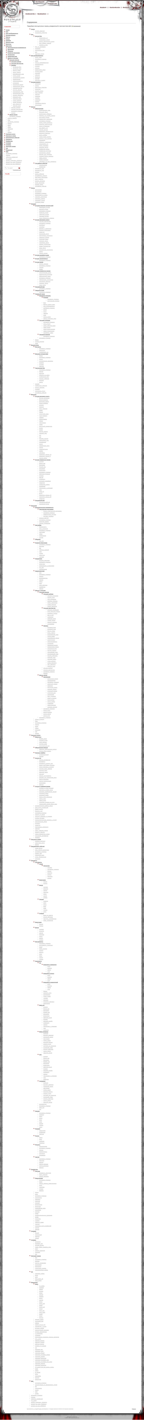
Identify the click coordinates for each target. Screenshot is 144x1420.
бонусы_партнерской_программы (52, 511)
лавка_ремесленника (49, 329)
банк (44, 302)
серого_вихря (47, 1051)
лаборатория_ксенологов (46, 279)
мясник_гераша (43, 431)
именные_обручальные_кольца (47, 749)
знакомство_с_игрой (40, 1326)
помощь (8, 155)
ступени (37, 1220)
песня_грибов (51, 701)
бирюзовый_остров (44, 207)
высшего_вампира (48, 1035)
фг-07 (40, 493)
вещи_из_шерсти (48, 915)
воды (48, 966)
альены (37, 172)
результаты (38, 1266)
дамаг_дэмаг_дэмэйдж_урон (43, 1247)
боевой (37, 1233)
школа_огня (46, 715)
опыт (40, 583)
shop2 (40, 1305)
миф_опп (41, 1107)
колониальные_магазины (46, 361)
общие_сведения (44, 1176)
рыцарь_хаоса (39, 184)
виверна (41, 407)
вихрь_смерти (17, 72)
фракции (37, 77)
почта (44, 311)
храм (44, 315)
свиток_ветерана (43, 779)
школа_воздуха (47, 712)
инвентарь (42, 564)
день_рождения (43, 528)
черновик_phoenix (40, 1363)
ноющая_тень (43, 433)
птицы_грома (47, 996)
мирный (37, 1236)
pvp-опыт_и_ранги (40, 80)
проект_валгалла (52, 606)
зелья (40, 1137)
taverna (41, 1317)
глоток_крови (16, 76)
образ (40, 534)
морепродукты (43, 1151)
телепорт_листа (43, 283)
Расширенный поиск (17, 170)
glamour (41, 784)
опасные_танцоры (52, 601)
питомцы (37, 823)
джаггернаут (42, 422)
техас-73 (41, 491)
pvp (36, 1254)
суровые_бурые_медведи (46, 156)
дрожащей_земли (48, 1037)
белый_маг (42, 463)
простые (41, 1134)
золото (37, 85)
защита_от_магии (40, 814)
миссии (41, 371)
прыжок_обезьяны (18, 95)
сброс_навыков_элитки (41, 830)
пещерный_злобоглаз (41, 32)
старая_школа (51, 620)
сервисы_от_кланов (40, 1346)
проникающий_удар (18, 93)
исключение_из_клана (41, 195)
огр (40, 435)
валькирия (42, 468)
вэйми (41, 410)
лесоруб (37, 1203)
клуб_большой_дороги (53, 611)
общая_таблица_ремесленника (47, 1183)
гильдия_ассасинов (52, 595)
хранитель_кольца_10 (45, 454)
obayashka (38, 1376)
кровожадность (39, 64)
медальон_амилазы (44, 133)
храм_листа (42, 248)
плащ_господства (48, 920)
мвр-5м (41, 477)
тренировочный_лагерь (41, 1270)
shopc (40, 1316)
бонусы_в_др (38, 811)
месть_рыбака (43, 135)
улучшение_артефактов (41, 835)
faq (36, 1386)
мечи (44, 906)
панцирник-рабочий (44, 502)
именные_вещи (43, 772)
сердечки (37, 96)
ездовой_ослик (43, 740)
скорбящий (42, 486)
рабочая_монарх (39, 1340)
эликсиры (41, 1143)
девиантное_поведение (45, 119)
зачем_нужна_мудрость (45, 122)
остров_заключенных (41, 1332)
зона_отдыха (46, 324)
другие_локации (43, 264)
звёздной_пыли (47, 1017)
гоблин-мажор (43, 419)
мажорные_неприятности (46, 131)
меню (9, 125)
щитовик (41, 557)
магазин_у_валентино (45, 228)
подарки (41, 1287)
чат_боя (41, 541)
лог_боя (41, 567)
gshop (40, 1293)
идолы (41, 359)
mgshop (41, 1296)
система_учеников (48, 516)
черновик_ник (39, 1349)
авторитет (37, 84)
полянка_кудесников (44, 230)
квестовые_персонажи (41, 177)
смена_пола (42, 800)
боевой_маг (42, 467)
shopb (40, 1314)
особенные (42, 1132)
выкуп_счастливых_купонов (46, 765)
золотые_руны (43, 770)
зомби (41, 424)
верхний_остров (43, 209)
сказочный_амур (39, 855)
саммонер (42, 483)
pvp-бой (37, 78)
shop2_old (42, 1307)
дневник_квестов (43, 518)
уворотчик (42, 555)
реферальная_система (49, 514)
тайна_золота (43, 158)
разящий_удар (17, 97)
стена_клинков (17, 100)
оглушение (16, 83)
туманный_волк (43, 449)
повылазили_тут (43, 144)
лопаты (41, 950)
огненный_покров (52, 691)
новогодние (42, 1130)
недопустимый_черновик (42, 1330)
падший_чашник (43, 438)
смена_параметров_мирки (42, 834)
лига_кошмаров (51, 599)
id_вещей (37, 1372)
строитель (38, 1219)
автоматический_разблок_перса (44, 806)
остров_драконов (40, 31)
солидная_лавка (43, 239)
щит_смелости (17, 104)
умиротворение (51, 705)
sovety (36, 1390)
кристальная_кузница (53, 301)
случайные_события (40, 186)
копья (44, 904)
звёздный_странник (44, 474)
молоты (41, 952)
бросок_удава (16, 70)
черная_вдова (43, 458)
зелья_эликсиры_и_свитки (46, 767)
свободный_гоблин (44, 484)
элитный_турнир (39, 54)
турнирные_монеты (40, 103)
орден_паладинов (52, 602)
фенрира (45, 1000)
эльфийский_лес (43, 352)
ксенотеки (37, 89)
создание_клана (39, 202)
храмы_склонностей (44, 246)
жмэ (40, 572)
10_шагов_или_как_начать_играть (44, 1367)
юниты (41, 382)
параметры (42, 587)
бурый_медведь (43, 403)
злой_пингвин (43, 742)
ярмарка (37, 837)
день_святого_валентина (42, 850)
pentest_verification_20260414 (14, 160)
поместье (41, 232)
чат (36, 1347)
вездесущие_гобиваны (45, 114)
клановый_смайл (44, 795)
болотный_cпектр (44, 401)
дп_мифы (41, 1286)
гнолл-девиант (43, 415)
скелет (41, 444)
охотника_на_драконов (49, 1046)
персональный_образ (41, 821)
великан (41, 405)
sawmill (41, 1300)
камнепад (50, 685)
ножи (44, 908)
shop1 (40, 1302)
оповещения (42, 535)
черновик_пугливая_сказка (42, 1354)
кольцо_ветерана (48, 917)
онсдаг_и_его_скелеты (45, 138)
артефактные (42, 1104)
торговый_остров (44, 216)
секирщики (50, 617)
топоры (45, 910)
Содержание (32, 22)
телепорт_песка (43, 241)
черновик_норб (39, 1351)
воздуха (49, 968)
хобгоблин (42, 453)
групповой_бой (39, 1321)
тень (40, 490)
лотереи (37, 389)
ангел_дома (38, 57)
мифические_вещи (40, 69)
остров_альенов (39, 341)
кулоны (49, 874)
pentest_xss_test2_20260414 (13, 162)
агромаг (37, 384)
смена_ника (42, 798)
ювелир (37, 1229)
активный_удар (17, 68)
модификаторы (43, 578)
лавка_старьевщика (48, 331)
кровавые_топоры (52, 613)
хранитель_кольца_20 (45, 497)
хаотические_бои (39, 50)
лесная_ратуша (43, 129)
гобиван (41, 417)
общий (37, 1238)
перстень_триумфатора (49, 918)
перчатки (49, 876)
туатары (45, 998)
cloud (36, 1369)
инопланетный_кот (44, 746)
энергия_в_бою (43, 45)
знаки (36, 61)
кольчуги (49, 873)
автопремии (38, 190)
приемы (13, 113)
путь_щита (38, 1339)
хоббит (41, 451)
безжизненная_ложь (44, 110)
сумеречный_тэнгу (44, 445)
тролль (41, 447)
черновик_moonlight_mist (42, 1360)
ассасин (41, 461)
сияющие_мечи (51, 618)
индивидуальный (43, 754)
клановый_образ (43, 793)
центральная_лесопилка (46, 249)
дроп (36, 1249)
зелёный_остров (43, 212)
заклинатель (38, 1197)
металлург (38, 1206)
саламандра (42, 442)
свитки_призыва (43, 1164)
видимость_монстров (45, 1173)
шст (36, 52)
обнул (40, 581)
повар (36, 1213)
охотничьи (42, 1153)
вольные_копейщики (53, 610)
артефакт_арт (39, 1243)
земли (49, 970)
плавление (50, 703)
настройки (42, 532)
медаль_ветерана (40, 181)
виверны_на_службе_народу (47, 115)
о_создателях (39, 1333)
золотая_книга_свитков (45, 768)
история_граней (39, 1328)
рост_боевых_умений (45, 43)
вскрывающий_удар (18, 74)
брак (9, 120)
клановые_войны (39, 1273)
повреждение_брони (18, 86)
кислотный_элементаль (45, 426)
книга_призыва (43, 1174)
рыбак (36, 1217)
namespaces (76, 26)
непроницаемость (18, 81)
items (36, 1275)
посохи (41, 1123)
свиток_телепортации (45, 781)
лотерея (37, 66)
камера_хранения (40, 1250)
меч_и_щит (50, 615)
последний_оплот (44, 234)
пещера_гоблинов (44, 378)
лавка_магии (46, 327)
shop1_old (42, 1303)
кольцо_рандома (39, 387)
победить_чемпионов (45, 142)
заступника (46, 1039)
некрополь (42, 350)
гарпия (41, 412)
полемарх (37, 48)
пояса (45, 894)
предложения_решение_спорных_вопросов (47, 1337)
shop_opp (41, 1310)
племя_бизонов (51, 604)
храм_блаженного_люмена (46, 218)
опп (40, 1109)
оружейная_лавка (48, 332)
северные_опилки (44, 237)
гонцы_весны (38, 848)
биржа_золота (39, 809)
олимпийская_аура (40, 1208)
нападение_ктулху (40, 391)
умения (41, 588)
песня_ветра (50, 700)
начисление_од (43, 38)
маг (40, 548)
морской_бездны (48, 1042)
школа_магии (47, 317)
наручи (45, 890)
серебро (37, 98)
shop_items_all (39, 1279)
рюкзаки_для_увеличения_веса (47, 777)
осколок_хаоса (39, 91)
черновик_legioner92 (40, 1358)
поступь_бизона (17, 90)
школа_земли (47, 714)
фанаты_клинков (52, 622)
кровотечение (16, 79)
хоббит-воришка (43, 159)
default (41, 1289)
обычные (41, 1160)
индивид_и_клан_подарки (46, 788)
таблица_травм (39, 1222)
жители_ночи (51, 597)
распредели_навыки (44, 152)
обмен (9, 127)
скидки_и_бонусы (40, 832)
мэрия (45, 309)
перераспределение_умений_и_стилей (45, 820)
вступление (38, 191)
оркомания (42, 140)
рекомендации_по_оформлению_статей (46, 1385)
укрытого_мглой (47, 1053)
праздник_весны (43, 147)
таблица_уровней (44, 550)
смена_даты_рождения (45, 797)
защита (41, 576)
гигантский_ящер (43, 414)
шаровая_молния (52, 707)
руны (40, 1139)
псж (9, 130)
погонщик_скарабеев (45, 481)
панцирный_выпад (18, 84)
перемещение (43, 165)
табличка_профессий (12, 157)
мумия (41, 430)
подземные (42, 1155)
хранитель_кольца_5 (45, 456)
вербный (45, 1033)
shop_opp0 (42, 1312)
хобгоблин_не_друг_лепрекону (47, 161)
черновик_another (40, 1356)
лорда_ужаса (47, 1040)
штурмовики (50, 624)
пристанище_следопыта (45, 235)
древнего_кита (47, 993)
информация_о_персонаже (46, 565)
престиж (41, 366)
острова (41, 364)
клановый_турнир (40, 200)
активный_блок (17, 67)
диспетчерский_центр (45, 272)
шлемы (49, 878)
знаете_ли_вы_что (40, 1324)
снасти (41, 957)
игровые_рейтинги (40, 841)
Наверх (134, 1409)
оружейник (38, 1210)
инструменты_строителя (46, 945)
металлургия (38, 1204)
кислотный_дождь (52, 687)
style (36, 1391)
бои (36, 1257)
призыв (45, 1024)
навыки (41, 580)
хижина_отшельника (44, 244)
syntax (36, 1393)
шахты (41, 251)
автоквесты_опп (39, 170)
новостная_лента (40, 843)
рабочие (37, 828)
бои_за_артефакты (40, 46)
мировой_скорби (47, 1021)
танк (40, 551)
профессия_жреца (44, 149)
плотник (37, 1211)
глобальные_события (41, 385)
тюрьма (41, 267)
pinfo (36, 1277)
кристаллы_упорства (40, 87)
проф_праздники (39, 182)
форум (37, 844)
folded (36, 1370)
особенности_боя (44, 377)
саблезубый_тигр (44, 440)
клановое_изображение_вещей (47, 791)
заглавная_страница (16, 111)
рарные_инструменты (45, 776)
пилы (40, 956)
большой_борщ (43, 112)
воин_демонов (43, 408)
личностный (38, 1234)
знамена (45, 901)
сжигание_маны (17, 98)
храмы (41, 269)
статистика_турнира (40, 1268)
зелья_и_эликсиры (44, 126)
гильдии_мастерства (16, 109)
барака (45, 991)
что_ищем (8, 159)
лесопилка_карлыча (44, 281)
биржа (36, 340)
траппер (37, 1224)
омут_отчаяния (51, 696)
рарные (41, 1162)
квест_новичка (39, 179)
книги (44, 903)
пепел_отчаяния (51, 698)
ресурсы (41, 380)
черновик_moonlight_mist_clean (43, 1362)
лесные (41, 1150)
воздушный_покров (52, 678)
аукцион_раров (39, 1319)
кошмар (41, 475)
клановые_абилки (40, 198)
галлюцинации (51, 680)
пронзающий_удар (18, 91)
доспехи (49, 867)
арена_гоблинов (39, 174)
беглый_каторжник (44, 398)
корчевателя (46, 994)
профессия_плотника (45, 151)
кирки (40, 947)
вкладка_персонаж (44, 560)
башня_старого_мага (49, 304)
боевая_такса (43, 738)
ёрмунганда (46, 1003)
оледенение (50, 694)
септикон (37, 73)
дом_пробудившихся (49, 306)
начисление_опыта (44, 39)
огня (48, 971)
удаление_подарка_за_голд (46, 802)
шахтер (37, 1227)
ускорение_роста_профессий (43, 1226)
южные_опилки (43, 253)
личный (41, 756)
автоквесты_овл (39, 168)
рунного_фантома (48, 1049)
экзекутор (41, 498)
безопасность (43, 527)
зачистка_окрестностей (45, 124)
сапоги (45, 896)
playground (38, 1379)
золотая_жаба (43, 744)
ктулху (41, 428)
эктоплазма (38, 105)
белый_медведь (43, 400)
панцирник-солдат (44, 504)
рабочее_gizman (39, 1344)
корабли (41, 362)
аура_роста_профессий (41, 807)
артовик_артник (39, 1245)
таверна (45, 313)
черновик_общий (39, 1353)
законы (37, 1323)
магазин (37, 68)
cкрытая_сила (17, 106)
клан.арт (41, 774)
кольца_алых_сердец (45, 751)
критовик (41, 546)
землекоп (37, 1199)
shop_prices (38, 1280)
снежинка (37, 99)
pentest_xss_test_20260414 (13, 164)
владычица (42, 470)
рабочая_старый (39, 1342)
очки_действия (43, 585)
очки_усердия (39, 92)
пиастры (37, 94)
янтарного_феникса (48, 1001)
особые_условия (39, 818)
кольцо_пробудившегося (41, 62)
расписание (38, 1264)
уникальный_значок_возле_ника (48, 804)
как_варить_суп (43, 128)
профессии (42, 167)
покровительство (17, 88)
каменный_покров (52, 684)
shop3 (40, 1309)
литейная (41, 227)
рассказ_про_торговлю (45, 154)
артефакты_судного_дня (46, 763)
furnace (41, 1291)
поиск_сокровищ (43, 145)
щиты (44, 911)
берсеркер (42, 465)
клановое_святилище (41, 197)
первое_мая (38, 853)
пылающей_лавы (48, 1047)
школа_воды (46, 710)
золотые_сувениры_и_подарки (43, 816)
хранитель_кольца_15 (45, 495)
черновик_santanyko (40, 1365)
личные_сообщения (44, 523)
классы (9, 123)
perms (41, 1298)
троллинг (37, 1252)
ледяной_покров (51, 689)
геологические (43, 1146)
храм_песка (42, 285)
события (37, 75)
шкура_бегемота (17, 102)
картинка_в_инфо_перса (46, 790)
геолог (37, 1192)
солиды (37, 101)
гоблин (41, 421)
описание (10, 129)
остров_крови (39, 71)
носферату (42, 479)
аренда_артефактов (44, 760)
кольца (49, 871)
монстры (41, 373)
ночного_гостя (47, 1044)
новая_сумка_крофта (45, 137)
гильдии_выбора (15, 107)
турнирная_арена (44, 242)
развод (9, 132)
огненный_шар (51, 693)
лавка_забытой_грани (49, 325)
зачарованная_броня (18, 77)
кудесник (37, 1201)
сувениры (41, 1187)
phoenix (37, 1377)
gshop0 (41, 1294)
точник (41, 553)
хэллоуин (37, 858)
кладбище (42, 225)
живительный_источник (45, 274)
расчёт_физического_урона (46, 41)
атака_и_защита (12, 118)
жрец (36, 1194)
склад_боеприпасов (40, 857)
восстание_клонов (44, 117)
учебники (41, 1141)
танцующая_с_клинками (46, 488)
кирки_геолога (43, 948)
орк (40, 437)
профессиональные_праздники (43, 1215)
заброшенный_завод (45, 276)
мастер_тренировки (40, 1263)
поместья (37, 825)
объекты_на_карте (44, 375)
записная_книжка (44, 521)
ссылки (41, 537)
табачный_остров (44, 214)
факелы (41, 1190)
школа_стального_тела (49, 318)
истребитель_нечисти (41, 175)
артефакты (42, 761)
